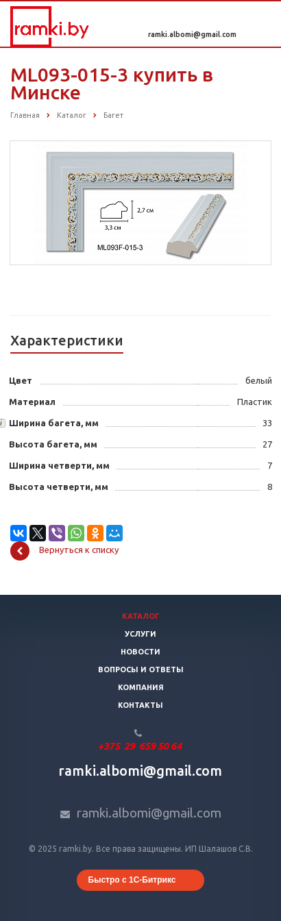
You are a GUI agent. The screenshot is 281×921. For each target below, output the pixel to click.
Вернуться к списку (64, 551)
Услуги (140, 634)
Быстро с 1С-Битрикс (132, 880)
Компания (141, 687)
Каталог (141, 616)
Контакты (140, 705)
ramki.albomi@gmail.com (192, 34)
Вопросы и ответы (141, 669)
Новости (140, 652)
